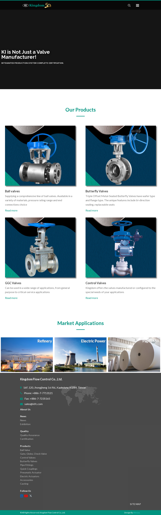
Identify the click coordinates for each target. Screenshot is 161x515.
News (23, 416)
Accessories (26, 480)
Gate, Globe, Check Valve (33, 453)
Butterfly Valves (28, 461)
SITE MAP (135, 504)
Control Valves (28, 457)
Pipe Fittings (26, 464)
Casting (24, 483)
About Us (25, 409)
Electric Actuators (29, 476)
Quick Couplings (28, 468)
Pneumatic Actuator (30, 472)
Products (25, 446)
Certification (26, 438)
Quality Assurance (30, 435)
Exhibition (25, 424)
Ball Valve (25, 450)
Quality (24, 431)
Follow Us (25, 490)
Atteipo (136, 512)
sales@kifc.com (33, 403)
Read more (11, 210)
